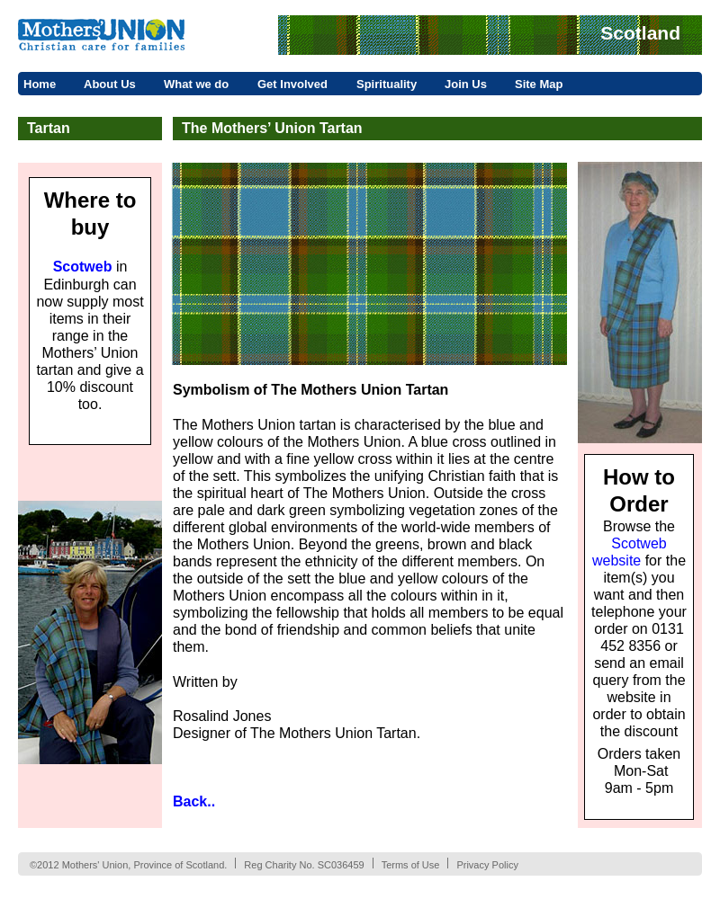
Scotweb (82, 266)
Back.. (194, 801)
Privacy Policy (487, 864)
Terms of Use (411, 864)
